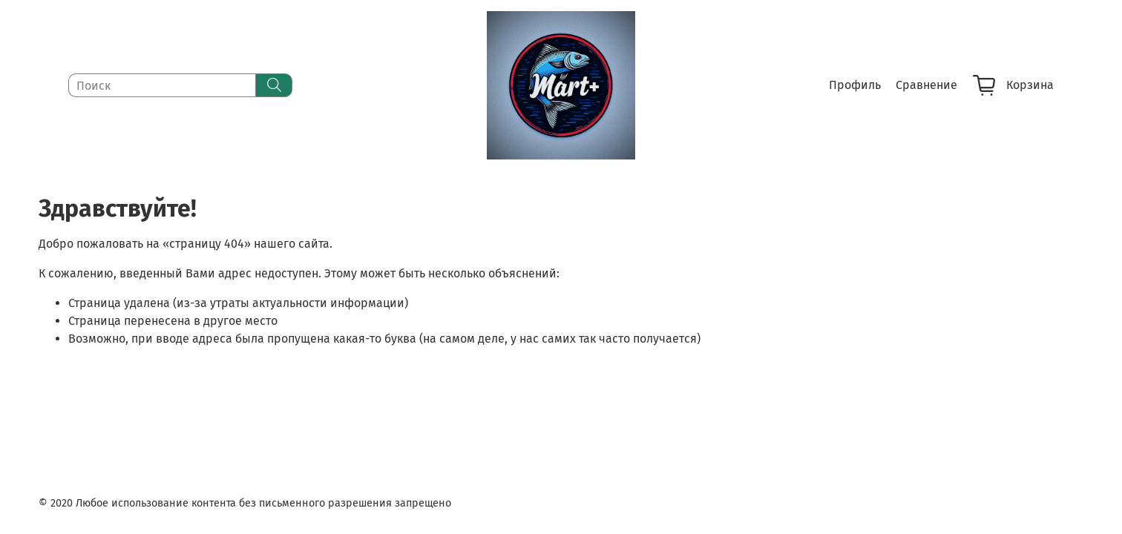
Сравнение (926, 85)
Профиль (855, 85)
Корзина (1013, 85)
